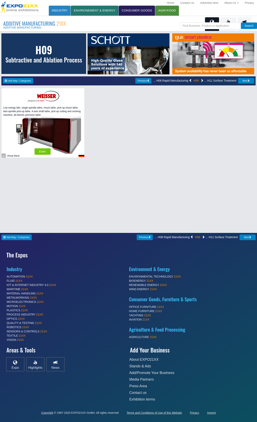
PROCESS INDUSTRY (25, 314)
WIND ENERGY (143, 289)
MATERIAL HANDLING (25, 293)
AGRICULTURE (143, 337)
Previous (143, 80)
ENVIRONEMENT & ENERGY (94, 10)
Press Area (138, 386)
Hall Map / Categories (18, 80)
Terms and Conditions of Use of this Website (154, 412)
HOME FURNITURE (145, 311)
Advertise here (209, 2)
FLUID (14, 280)
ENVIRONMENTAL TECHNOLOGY (155, 276)
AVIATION (139, 319)
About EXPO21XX (144, 359)
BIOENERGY (141, 280)
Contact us (138, 393)
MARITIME (17, 289)
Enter (42, 151)
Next (246, 80)
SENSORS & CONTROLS (27, 331)
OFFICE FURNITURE (146, 306)
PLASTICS (17, 310)
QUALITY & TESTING (24, 323)
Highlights (35, 364)
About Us (231, 2)
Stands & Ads (140, 366)
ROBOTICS (18, 327)
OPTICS (16, 318)
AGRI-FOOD (167, 10)
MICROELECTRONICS (25, 301)
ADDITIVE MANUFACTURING (34, 23)
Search (249, 25)
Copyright (47, 412)
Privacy (249, 2)
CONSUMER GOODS (137, 10)
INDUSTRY (59, 10)
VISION (15, 339)
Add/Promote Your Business (151, 373)
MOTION (16, 306)
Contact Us (187, 2)
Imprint (211, 412)
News (55, 364)
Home (170, 2)
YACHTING (140, 315)
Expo (15, 364)
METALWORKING (22, 297)
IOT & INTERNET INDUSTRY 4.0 (31, 285)
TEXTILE (16, 335)
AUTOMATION (20, 276)
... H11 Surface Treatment (218, 80)
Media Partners (141, 379)
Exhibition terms (142, 399)
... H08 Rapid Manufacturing (172, 80)
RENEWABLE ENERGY (148, 285)
